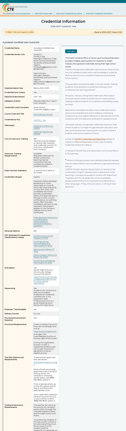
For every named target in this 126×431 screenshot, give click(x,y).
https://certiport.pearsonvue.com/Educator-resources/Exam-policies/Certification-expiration (46, 221)
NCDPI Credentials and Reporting (90, 139)
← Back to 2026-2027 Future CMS (107, 32)
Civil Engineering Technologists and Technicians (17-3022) (43, 244)
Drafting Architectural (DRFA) (43, 127)
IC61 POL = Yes (40, 120)
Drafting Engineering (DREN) (43, 133)
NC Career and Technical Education (17, 14)
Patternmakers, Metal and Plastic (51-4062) (45, 256)
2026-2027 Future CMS (43, 14)
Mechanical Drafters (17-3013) (44, 250)
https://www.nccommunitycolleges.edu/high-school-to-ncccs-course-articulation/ (45, 280)
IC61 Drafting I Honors (43, 114)
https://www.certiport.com (45, 331)
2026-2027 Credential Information (99, 14)
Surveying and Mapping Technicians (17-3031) (44, 262)
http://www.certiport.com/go (45, 363)
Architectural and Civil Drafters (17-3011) (43, 237)
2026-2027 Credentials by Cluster (69, 14)
